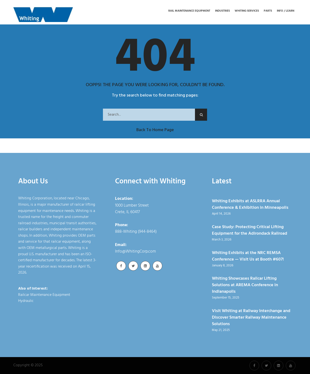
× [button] (236, 366)
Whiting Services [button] (247, 11)
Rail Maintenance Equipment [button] (189, 11)
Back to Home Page (155, 130)
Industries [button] (222, 11)
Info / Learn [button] (285, 11)
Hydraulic (26, 301)
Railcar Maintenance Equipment (44, 295)
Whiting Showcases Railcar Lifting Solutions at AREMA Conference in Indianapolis (245, 285)
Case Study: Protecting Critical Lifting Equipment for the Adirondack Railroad (249, 230)
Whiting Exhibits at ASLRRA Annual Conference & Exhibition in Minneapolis (250, 204)
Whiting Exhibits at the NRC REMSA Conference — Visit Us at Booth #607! (248, 256)
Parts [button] (268, 11)
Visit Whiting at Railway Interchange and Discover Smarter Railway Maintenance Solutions (251, 317)
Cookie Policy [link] (189, 368)
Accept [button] (222, 368)
